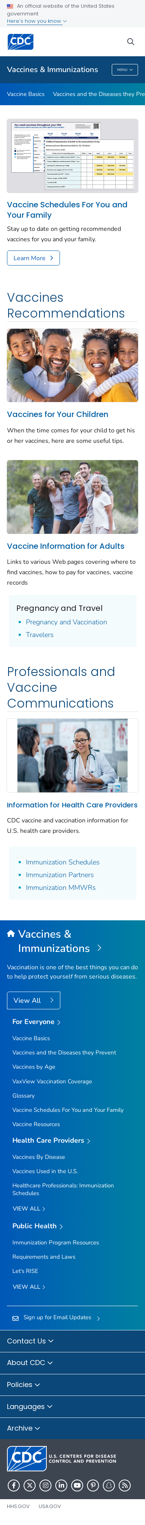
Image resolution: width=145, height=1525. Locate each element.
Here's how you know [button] (37, 21)
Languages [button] (30, 1407)
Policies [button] (24, 1385)
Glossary (23, 1096)
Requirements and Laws (43, 1257)
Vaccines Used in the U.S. (45, 1171)
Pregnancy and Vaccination (66, 622)
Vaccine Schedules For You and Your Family (67, 210)
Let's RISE (25, 1271)
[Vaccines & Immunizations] (72, 941)
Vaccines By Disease (38, 1157)
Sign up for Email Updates (57, 1317)
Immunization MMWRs (61, 887)
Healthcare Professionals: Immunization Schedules (63, 1189)
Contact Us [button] (30, 1341)
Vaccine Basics (25, 94)
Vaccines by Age (33, 1067)
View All (28, 1000)
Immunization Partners (60, 874)
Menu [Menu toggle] (125, 70)
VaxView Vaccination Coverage (52, 1081)
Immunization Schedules (63, 862)
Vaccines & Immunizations (52, 69)
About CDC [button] (30, 1363)
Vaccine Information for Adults (66, 546)
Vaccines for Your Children (57, 414)
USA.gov (50, 1506)
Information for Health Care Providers (72, 805)
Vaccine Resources (36, 1124)
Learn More (30, 258)
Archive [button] (24, 1428)
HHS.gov (18, 1506)
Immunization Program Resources (55, 1242)
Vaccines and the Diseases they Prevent (64, 1052)
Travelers (40, 634)
